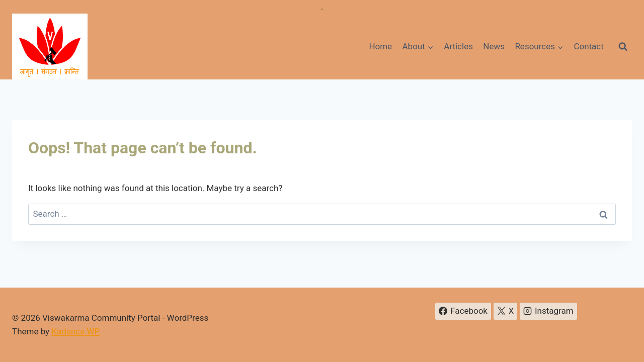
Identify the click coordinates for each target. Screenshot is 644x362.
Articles (458, 46)
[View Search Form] (623, 47)
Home (380, 46)
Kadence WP (75, 331)
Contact (588, 46)
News (494, 46)
